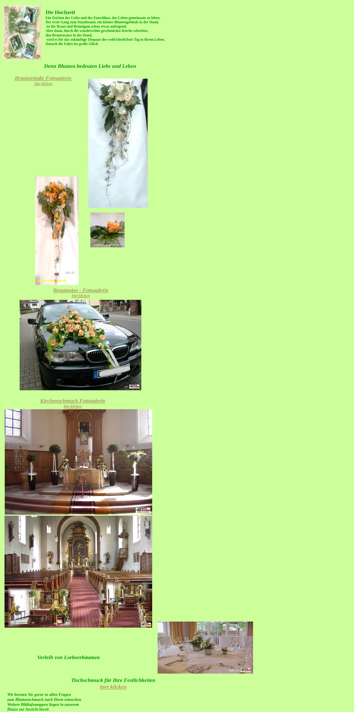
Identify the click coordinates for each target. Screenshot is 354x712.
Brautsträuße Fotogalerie (43, 80)
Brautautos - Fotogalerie (80, 292)
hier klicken (113, 687)
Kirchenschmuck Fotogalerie (72, 403)
